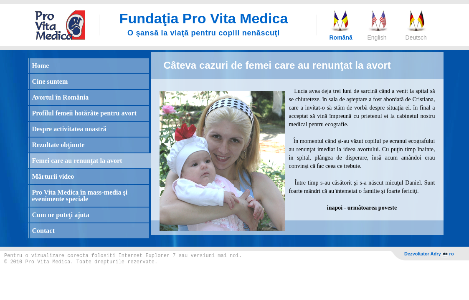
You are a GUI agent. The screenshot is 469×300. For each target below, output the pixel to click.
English (377, 37)
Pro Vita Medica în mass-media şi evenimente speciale (80, 195)
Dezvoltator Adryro (429, 254)
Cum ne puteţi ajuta (60, 214)
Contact (43, 230)
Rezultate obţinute (58, 144)
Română (340, 37)
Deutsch (416, 37)
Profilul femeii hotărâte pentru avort (84, 113)
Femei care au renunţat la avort (77, 160)
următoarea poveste (372, 208)
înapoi (334, 208)
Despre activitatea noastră (69, 128)
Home (40, 65)
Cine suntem (50, 81)
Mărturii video (53, 176)
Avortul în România (60, 97)
